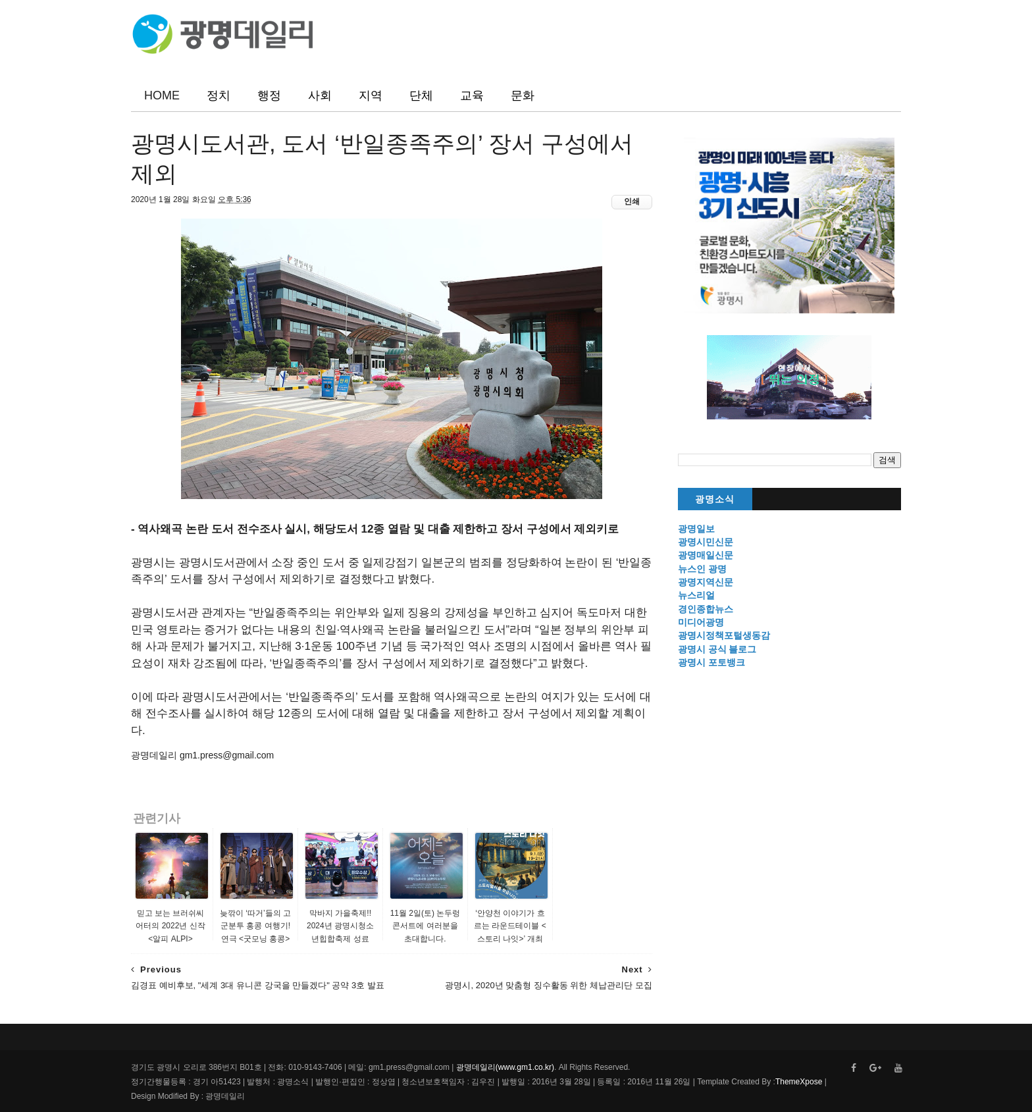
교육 (472, 95)
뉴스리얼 (696, 595)
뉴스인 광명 (702, 569)
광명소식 (715, 499)
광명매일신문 (705, 555)
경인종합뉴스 (705, 609)
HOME (162, 95)
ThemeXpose (798, 1081)
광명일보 (696, 528)
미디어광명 (701, 622)
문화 (522, 95)
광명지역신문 (705, 582)
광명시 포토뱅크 (711, 662)
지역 (370, 95)
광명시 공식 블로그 (717, 649)
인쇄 (632, 201)
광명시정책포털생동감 (724, 635)
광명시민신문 (705, 542)
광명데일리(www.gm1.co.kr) (505, 1067)
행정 (269, 95)
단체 (421, 95)
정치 (218, 95)
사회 (320, 95)
